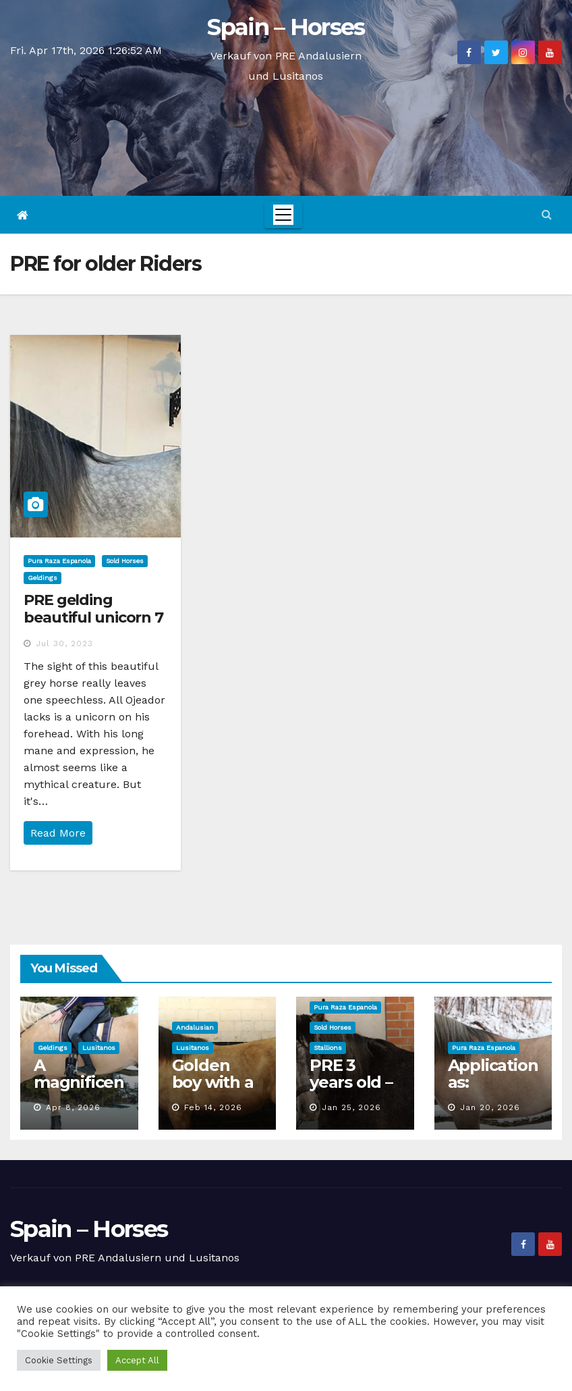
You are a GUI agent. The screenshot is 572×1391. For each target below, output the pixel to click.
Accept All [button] (137, 1360)
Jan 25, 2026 (351, 1107)
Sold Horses (125, 561)
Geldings (42, 577)
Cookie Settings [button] (58, 1360)
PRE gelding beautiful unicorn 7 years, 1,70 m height (95, 618)
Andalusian (195, 1027)
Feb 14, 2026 (213, 1107)
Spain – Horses (285, 27)
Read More (58, 832)
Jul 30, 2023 (64, 643)
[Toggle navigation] (283, 214)
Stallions (328, 1047)
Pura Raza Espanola (59, 561)
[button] (547, 214)
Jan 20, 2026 (490, 1107)
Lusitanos (98, 1047)
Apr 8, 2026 (73, 1107)
